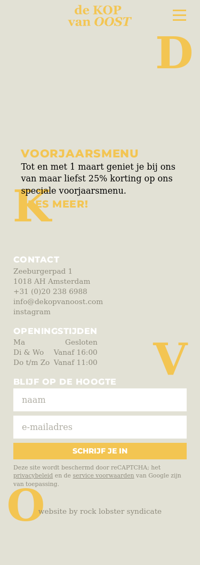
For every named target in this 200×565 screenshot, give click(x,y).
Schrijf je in (100, 451)
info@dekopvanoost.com (58, 301)
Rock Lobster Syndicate (121, 511)
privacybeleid (33, 475)
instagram (32, 311)
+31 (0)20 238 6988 (50, 291)
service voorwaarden (103, 475)
